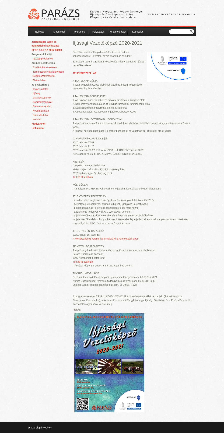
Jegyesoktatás (40, 89)
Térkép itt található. (83, 177)
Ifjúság (36, 93)
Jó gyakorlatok (40, 84)
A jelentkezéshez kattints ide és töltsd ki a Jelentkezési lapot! (106, 238)
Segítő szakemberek (44, 76)
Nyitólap (39, 31)
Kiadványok (38, 123)
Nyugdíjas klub (41, 110)
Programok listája (41, 54)
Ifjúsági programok (43, 58)
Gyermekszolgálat (42, 102)
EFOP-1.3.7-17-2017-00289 (46, 50)
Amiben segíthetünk (43, 63)
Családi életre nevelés (45, 67)
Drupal (31, 427)
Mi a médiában (118, 31)
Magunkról (59, 31)
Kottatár (37, 119)
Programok (79, 31)
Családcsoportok (42, 97)
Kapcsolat (137, 31)
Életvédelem (39, 80)
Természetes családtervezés (48, 71)
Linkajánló (37, 128)
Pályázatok (98, 31)
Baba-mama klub (42, 106)
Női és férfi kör (40, 115)
